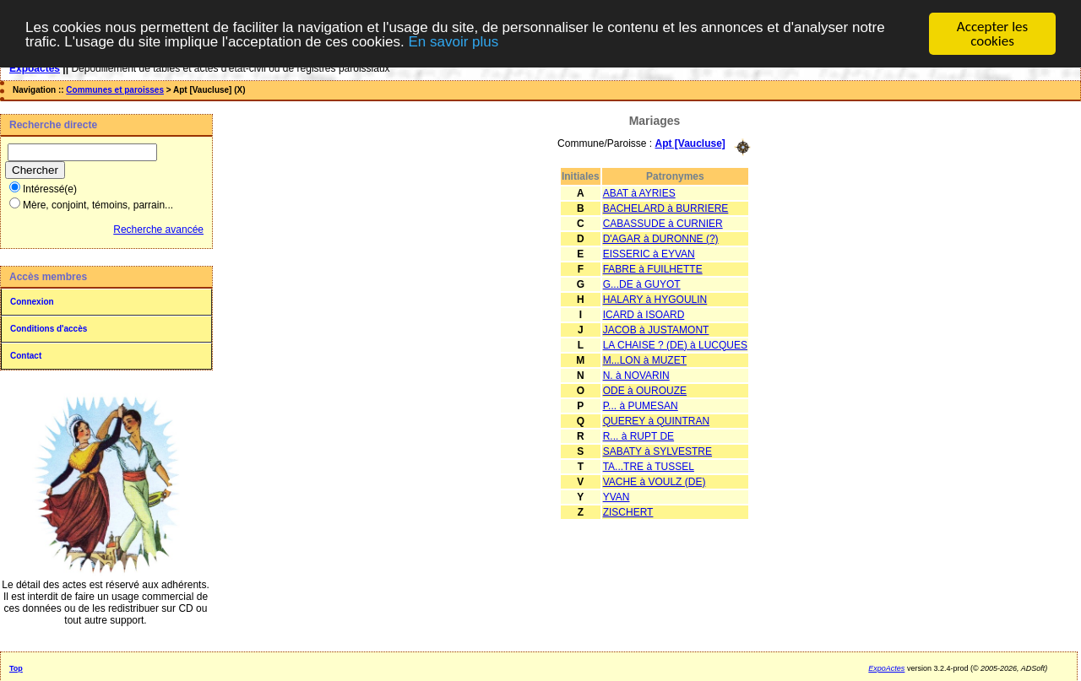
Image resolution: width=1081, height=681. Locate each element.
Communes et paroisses (115, 90)
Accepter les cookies (992, 34)
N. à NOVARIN (636, 375)
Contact (25, 355)
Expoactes (34, 68)
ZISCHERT (628, 511)
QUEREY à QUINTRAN (656, 420)
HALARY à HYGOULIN (655, 299)
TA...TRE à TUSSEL (648, 466)
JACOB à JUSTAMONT (656, 329)
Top (16, 668)
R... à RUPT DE (638, 435)
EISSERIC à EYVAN (649, 253)
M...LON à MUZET (645, 359)
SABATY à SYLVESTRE (657, 451)
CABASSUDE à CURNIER (663, 223)
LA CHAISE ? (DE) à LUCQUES (675, 344)
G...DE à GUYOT (642, 283)
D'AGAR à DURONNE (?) (661, 238)
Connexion (32, 301)
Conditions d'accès (48, 328)
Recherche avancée (158, 229)
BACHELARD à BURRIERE (666, 207)
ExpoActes (886, 668)
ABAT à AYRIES (639, 192)
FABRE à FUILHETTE (653, 268)
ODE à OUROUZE (645, 390)
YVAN (616, 496)
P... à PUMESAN (640, 405)
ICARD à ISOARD (644, 314)
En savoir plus (453, 41)
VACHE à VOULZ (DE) (654, 481)
